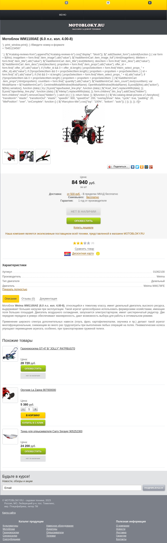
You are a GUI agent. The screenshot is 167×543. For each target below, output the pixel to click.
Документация (48, 298)
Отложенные (104, 5)
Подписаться (153, 487)
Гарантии (121, 535)
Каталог (21, 15)
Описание (11, 298)
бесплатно (92, 197)
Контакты (121, 539)
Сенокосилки (10, 535)
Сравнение (63, 5)
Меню (62, 15)
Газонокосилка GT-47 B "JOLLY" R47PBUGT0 (48, 348)
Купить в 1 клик (32, 422)
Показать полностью (14, 289)
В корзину (33, 415)
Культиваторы (10, 525)
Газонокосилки (11, 532)
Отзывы (28, 298)
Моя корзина (146, 5)
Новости (120, 529)
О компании (122, 525)
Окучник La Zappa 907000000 (38, 389)
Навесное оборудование (59, 525)
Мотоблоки (9, 529)
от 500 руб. (73, 194)
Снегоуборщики (11, 539)
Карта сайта (9, 512)
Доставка (121, 532)
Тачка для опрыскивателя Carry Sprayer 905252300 (51, 431)
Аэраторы (51, 529)
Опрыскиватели (55, 532)
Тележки (51, 535)
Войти (21, 5)
